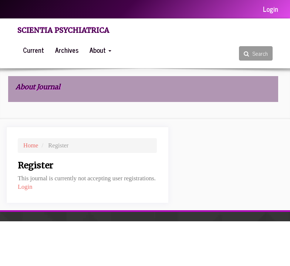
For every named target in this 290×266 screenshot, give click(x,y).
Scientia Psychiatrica (63, 30)
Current (33, 49)
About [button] (100, 49)
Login (270, 8)
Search (256, 53)
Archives (66, 49)
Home (30, 145)
